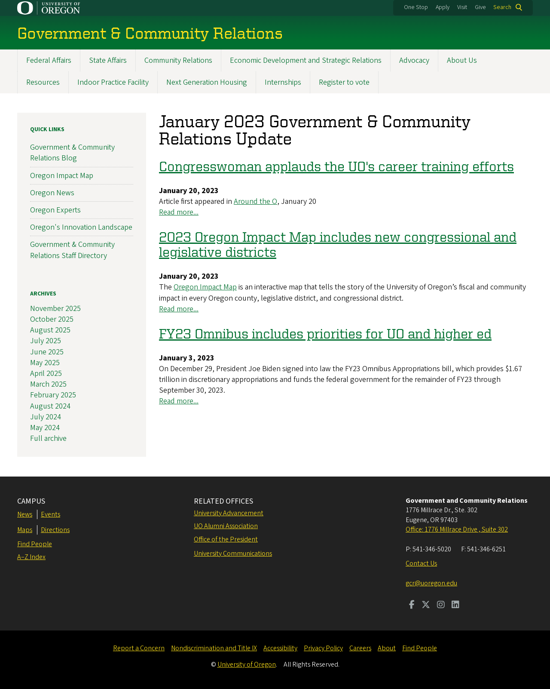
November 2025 (55, 308)
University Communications (233, 553)
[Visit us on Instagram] (441, 605)
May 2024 (45, 427)
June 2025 (47, 352)
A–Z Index (31, 557)
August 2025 (50, 330)
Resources (43, 82)
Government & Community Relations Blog (72, 153)
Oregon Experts (55, 210)
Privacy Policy (323, 648)
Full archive (48, 439)
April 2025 (46, 373)
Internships (283, 82)
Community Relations (178, 60)
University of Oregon (246, 664)
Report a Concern (139, 648)
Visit (462, 7)
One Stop (416, 7)
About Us (462, 60)
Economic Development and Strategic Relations (306, 60)
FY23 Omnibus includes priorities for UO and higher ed (325, 333)
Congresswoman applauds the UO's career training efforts (336, 166)
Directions (55, 530)
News (24, 514)
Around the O (255, 201)
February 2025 (53, 395)
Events (50, 514)
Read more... (179, 212)
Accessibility (280, 648)
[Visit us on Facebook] (412, 605)
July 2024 (45, 417)
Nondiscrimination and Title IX (214, 648)
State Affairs (108, 60)
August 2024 (50, 406)
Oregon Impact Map (205, 287)
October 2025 (51, 319)
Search (502, 7)
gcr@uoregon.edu (431, 583)
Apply (442, 7)
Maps (24, 530)
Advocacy (414, 60)
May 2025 (45, 362)
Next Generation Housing (206, 82)
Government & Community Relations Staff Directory (72, 250)
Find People (34, 544)
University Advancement (228, 513)
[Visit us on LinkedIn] (455, 605)
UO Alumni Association (226, 526)
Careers (360, 648)
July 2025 (45, 341)
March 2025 (48, 384)
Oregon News (52, 193)
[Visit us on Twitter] (426, 605)
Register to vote (344, 82)
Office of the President (226, 539)
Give (480, 7)
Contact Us (421, 563)
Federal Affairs (48, 60)
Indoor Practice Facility (113, 82)
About (387, 648)
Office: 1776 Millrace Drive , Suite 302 (457, 529)
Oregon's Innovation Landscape (81, 227)
